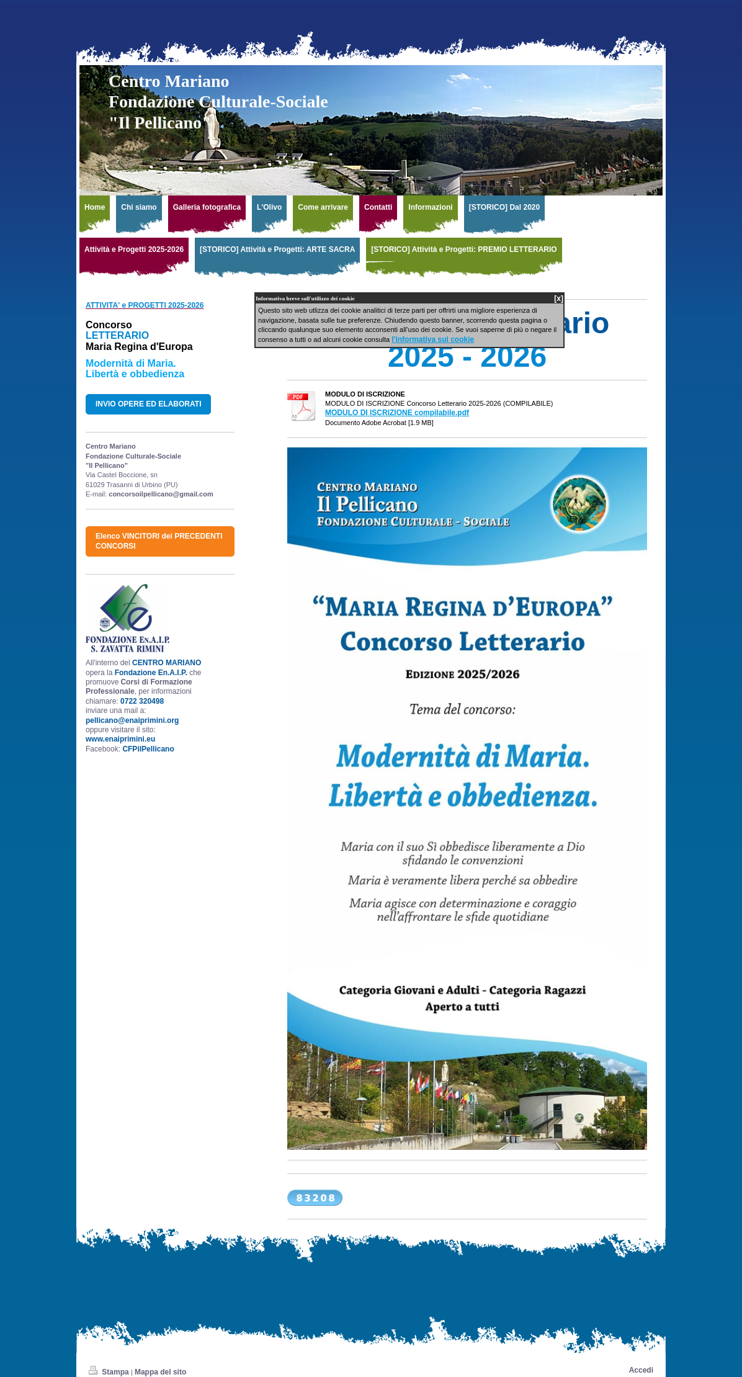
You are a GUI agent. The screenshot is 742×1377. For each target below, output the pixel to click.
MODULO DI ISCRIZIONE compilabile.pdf (397, 412)
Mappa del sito (160, 1372)
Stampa (110, 1372)
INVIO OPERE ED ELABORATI (148, 404)
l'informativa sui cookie (432, 339)
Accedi (641, 1370)
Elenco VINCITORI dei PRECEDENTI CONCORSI (159, 541)
